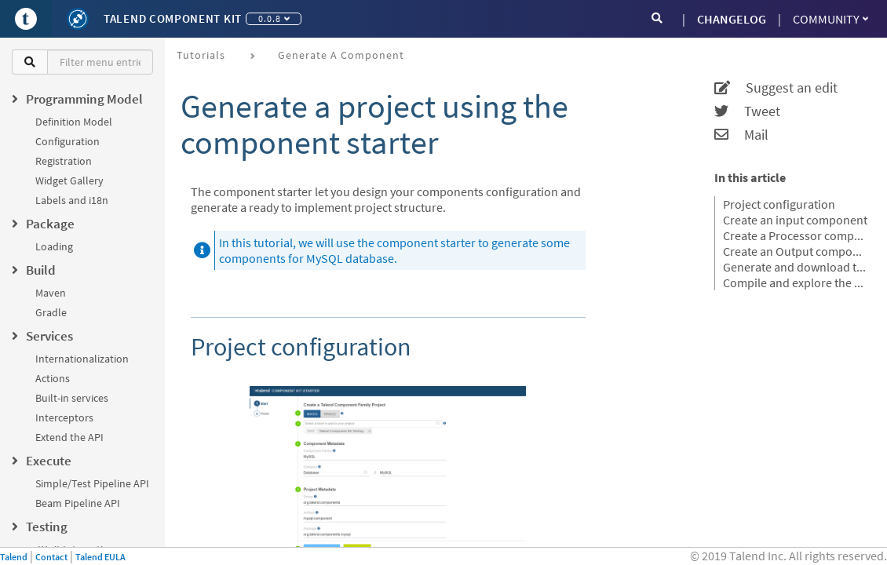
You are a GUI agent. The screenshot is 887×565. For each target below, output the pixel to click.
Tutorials (201, 55)
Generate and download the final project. (795, 267)
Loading (54, 246)
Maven (50, 293)
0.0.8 (274, 18)
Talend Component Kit (173, 18)
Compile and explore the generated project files (795, 282)
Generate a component (341, 55)
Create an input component (795, 220)
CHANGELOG (731, 19)
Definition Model (73, 122)
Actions (52, 378)
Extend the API (69, 437)
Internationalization (82, 359)
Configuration (67, 141)
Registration (63, 161)
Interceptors (64, 417)
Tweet (747, 111)
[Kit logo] (78, 19)
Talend (13, 557)
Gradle (51, 312)
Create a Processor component (795, 235)
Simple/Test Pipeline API (92, 483)
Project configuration (779, 204)
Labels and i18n (71, 200)
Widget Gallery (69, 180)
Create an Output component (795, 251)
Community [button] (830, 19)
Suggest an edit (776, 88)
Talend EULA (100, 557)
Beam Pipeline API (77, 503)
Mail (741, 135)
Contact (51, 557)
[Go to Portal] (26, 19)
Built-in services (71, 398)
